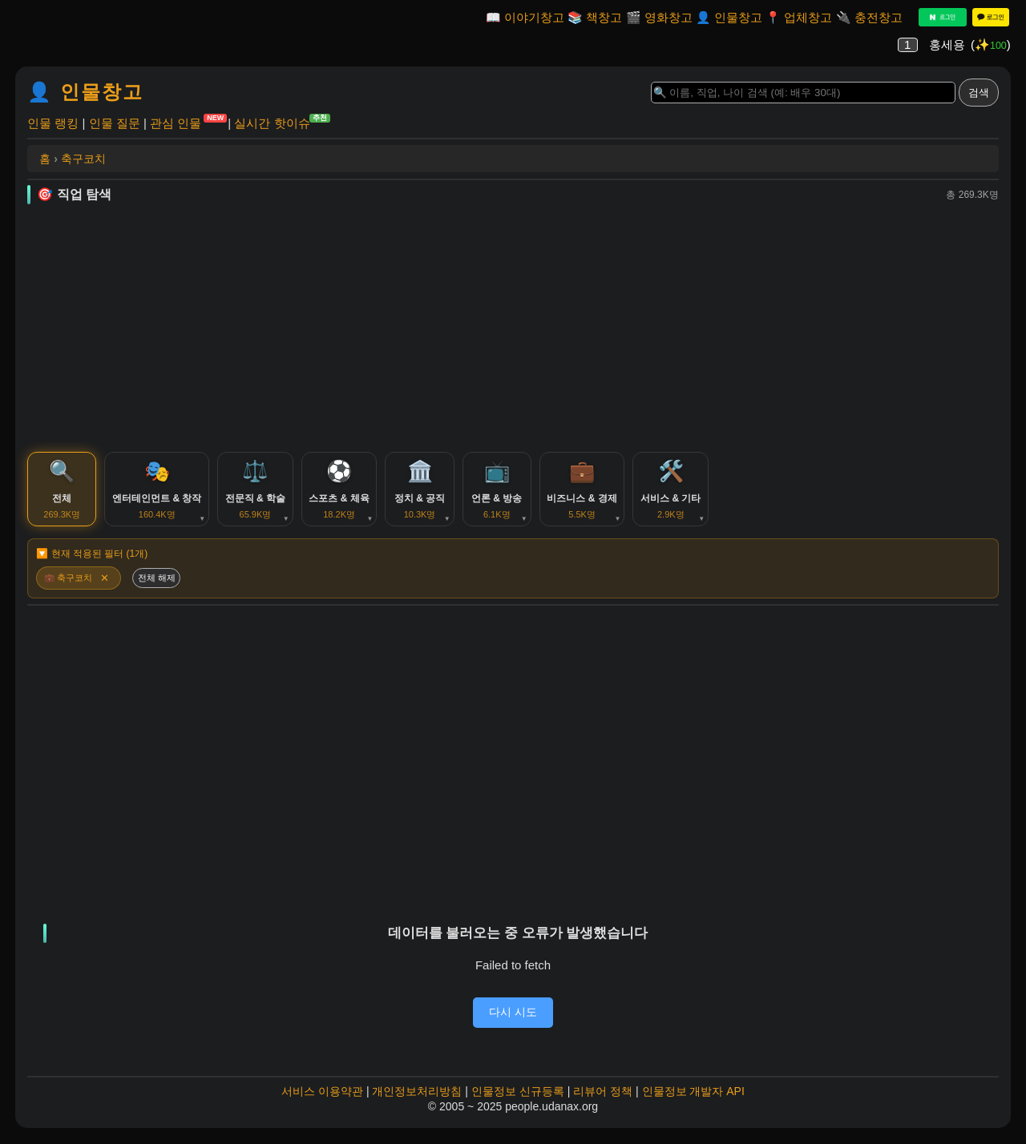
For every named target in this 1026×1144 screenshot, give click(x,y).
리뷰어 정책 (602, 1099)
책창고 (604, 17)
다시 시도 (513, 1019)
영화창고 (668, 17)
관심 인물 (175, 122)
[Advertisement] (513, 328)
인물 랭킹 (53, 123)
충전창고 (878, 17)
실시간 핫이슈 (271, 122)
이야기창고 (534, 17)
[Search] (803, 92)
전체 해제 (160, 585)
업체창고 (808, 17)
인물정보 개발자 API (693, 1099)
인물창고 (738, 17)
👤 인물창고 (85, 92)
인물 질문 (114, 123)
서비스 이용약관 (322, 1099)
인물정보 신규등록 (517, 1099)
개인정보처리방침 (417, 1099)
